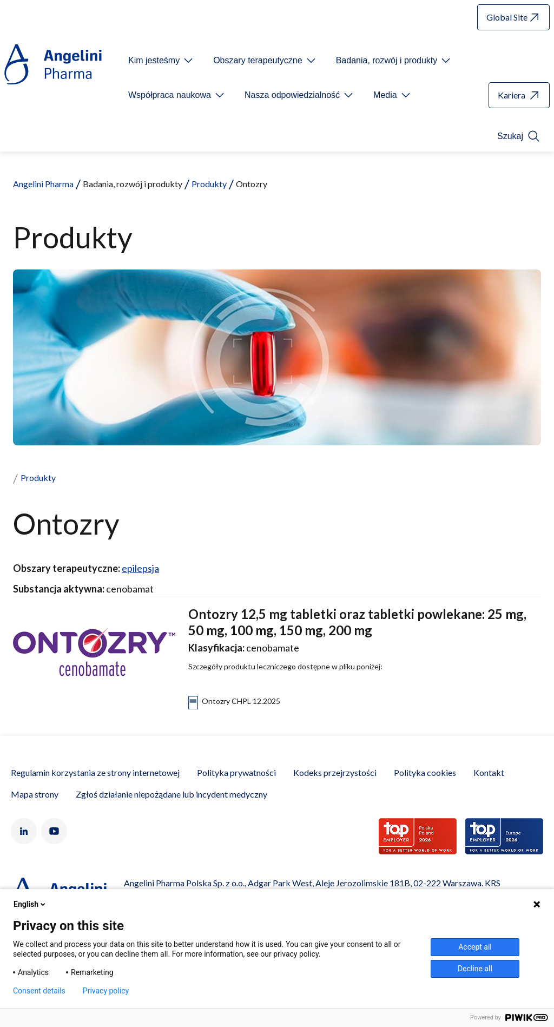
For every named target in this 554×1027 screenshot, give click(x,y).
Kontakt (488, 772)
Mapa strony (34, 794)
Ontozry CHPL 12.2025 (241, 701)
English (30, 904)
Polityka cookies (425, 772)
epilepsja (140, 568)
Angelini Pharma (43, 184)
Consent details (39, 990)
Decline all (475, 968)
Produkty (209, 184)
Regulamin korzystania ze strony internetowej (95, 772)
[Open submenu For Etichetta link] (161, 61)
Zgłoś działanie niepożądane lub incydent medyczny (171, 794)
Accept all (475, 947)
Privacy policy (106, 990)
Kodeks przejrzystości (335, 772)
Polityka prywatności (236, 772)
